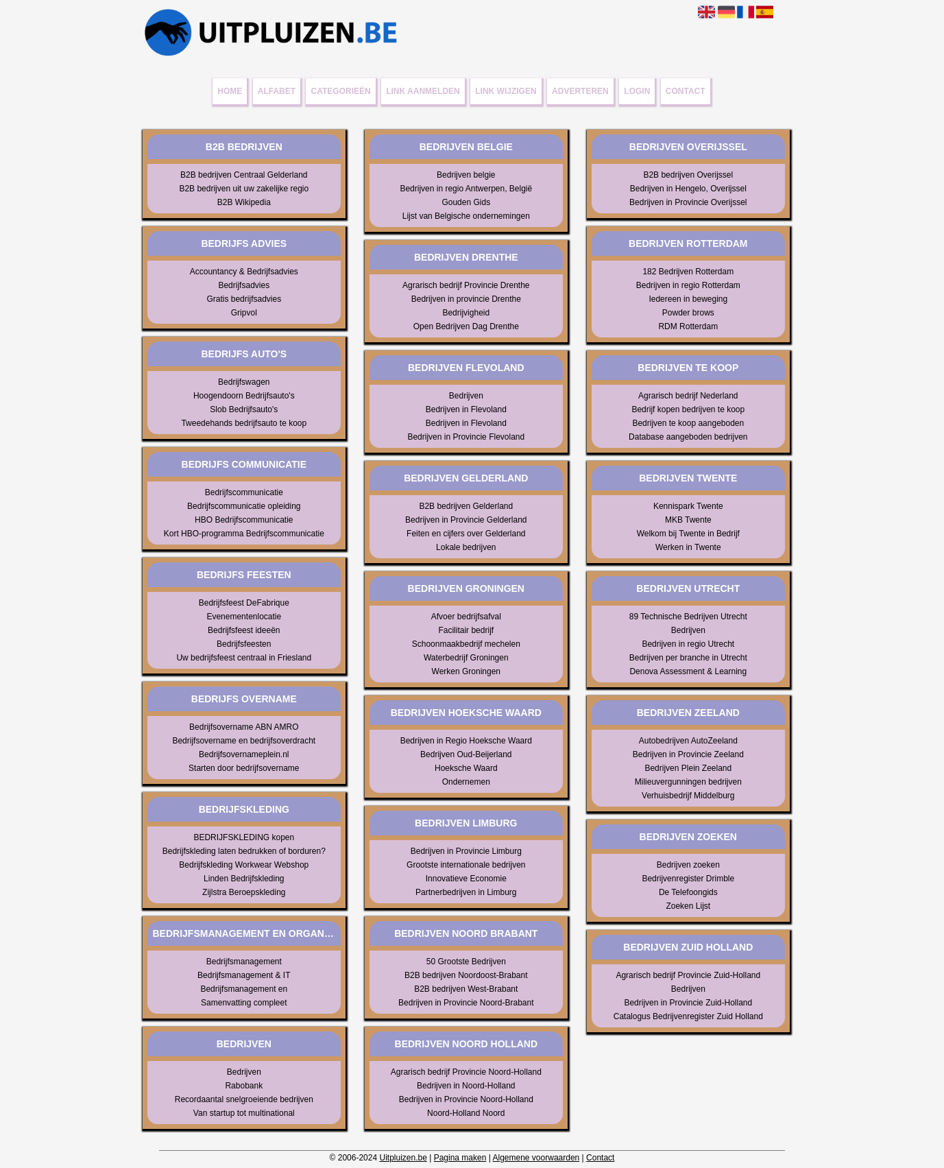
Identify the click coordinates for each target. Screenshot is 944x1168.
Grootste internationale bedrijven (466, 865)
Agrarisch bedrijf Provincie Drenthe (465, 285)
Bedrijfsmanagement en (243, 989)
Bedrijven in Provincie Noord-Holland (466, 1099)
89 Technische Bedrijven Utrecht (688, 616)
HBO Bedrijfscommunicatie (244, 520)
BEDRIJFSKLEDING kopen (243, 837)
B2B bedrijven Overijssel (688, 175)
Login (637, 91)
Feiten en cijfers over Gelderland (466, 533)
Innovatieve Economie (466, 878)
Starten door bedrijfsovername (244, 768)
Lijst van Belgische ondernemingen (466, 216)
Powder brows (688, 313)
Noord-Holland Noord (466, 1113)
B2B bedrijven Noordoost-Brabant (465, 975)
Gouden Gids (465, 202)
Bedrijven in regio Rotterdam (688, 285)
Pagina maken (460, 1158)
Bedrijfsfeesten (244, 644)
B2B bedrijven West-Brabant (466, 989)
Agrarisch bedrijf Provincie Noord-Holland (466, 1072)
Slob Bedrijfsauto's (244, 409)
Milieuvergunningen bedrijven (688, 782)
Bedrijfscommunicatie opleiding (243, 506)
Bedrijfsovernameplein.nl (244, 754)
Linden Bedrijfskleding (244, 878)
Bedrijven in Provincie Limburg (466, 851)
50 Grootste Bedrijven (466, 961)
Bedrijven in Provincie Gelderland (466, 520)
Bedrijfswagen (243, 382)
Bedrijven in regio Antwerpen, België (466, 188)
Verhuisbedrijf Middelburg (688, 795)
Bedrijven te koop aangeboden (688, 423)
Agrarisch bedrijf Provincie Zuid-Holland (688, 975)
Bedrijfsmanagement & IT (243, 975)
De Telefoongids (688, 892)
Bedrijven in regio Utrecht (688, 644)
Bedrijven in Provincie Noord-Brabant (465, 1003)
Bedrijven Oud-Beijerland (465, 754)
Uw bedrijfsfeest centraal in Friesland (243, 658)
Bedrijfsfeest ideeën (244, 630)
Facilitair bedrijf (466, 630)
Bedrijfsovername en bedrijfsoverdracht (243, 741)
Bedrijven (244, 1072)
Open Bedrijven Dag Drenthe (466, 326)
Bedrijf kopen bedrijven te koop (688, 409)
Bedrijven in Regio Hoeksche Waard (466, 741)
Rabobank (244, 1085)
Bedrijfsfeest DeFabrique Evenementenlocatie (244, 609)
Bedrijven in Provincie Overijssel (688, 202)
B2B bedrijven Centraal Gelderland (243, 175)
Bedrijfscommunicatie (244, 492)
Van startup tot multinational (244, 1113)
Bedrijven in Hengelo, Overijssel (688, 188)
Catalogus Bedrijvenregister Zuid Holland (688, 1016)
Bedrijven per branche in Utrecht (688, 658)
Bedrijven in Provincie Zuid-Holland (688, 1003)
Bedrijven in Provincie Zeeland (688, 754)
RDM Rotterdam (688, 326)
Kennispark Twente (688, 506)
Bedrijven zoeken (688, 865)
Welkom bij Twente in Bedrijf (688, 533)
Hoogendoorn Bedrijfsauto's (244, 396)
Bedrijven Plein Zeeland (687, 768)
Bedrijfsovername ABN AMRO (243, 727)
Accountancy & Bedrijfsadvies (244, 271)
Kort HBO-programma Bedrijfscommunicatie (244, 533)
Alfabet (276, 91)
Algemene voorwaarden (536, 1158)
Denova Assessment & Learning (688, 671)
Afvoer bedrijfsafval (466, 616)
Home (229, 91)
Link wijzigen (505, 91)
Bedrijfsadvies (243, 285)
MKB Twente (688, 520)
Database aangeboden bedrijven (688, 437)
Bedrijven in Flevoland (466, 409)
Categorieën (341, 91)
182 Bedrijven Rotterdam (688, 271)
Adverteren (580, 91)
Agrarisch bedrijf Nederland (688, 396)
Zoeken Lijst (688, 906)
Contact (685, 91)
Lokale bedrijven (466, 547)
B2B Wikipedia (244, 202)
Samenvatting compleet (244, 1003)
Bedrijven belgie (466, 175)
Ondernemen (466, 782)
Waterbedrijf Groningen (466, 658)
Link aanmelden (423, 91)
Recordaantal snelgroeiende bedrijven (244, 1099)
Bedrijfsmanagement (244, 961)
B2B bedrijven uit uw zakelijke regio (243, 188)
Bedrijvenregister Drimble (688, 878)
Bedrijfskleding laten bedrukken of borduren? (244, 851)
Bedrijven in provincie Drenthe (466, 299)
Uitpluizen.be (402, 1158)
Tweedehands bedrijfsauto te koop (243, 423)
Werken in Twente (688, 547)
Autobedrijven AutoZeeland (688, 741)
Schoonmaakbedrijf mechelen (466, 644)
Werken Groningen (466, 671)
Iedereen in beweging (688, 299)
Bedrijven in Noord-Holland (466, 1085)
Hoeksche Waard (466, 768)
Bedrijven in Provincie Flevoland (465, 437)
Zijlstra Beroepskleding (243, 892)
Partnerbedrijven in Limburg (465, 892)
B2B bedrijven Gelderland (466, 506)
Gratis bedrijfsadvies (243, 299)
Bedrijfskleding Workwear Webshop (243, 865)
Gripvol (244, 313)
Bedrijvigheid (465, 313)
